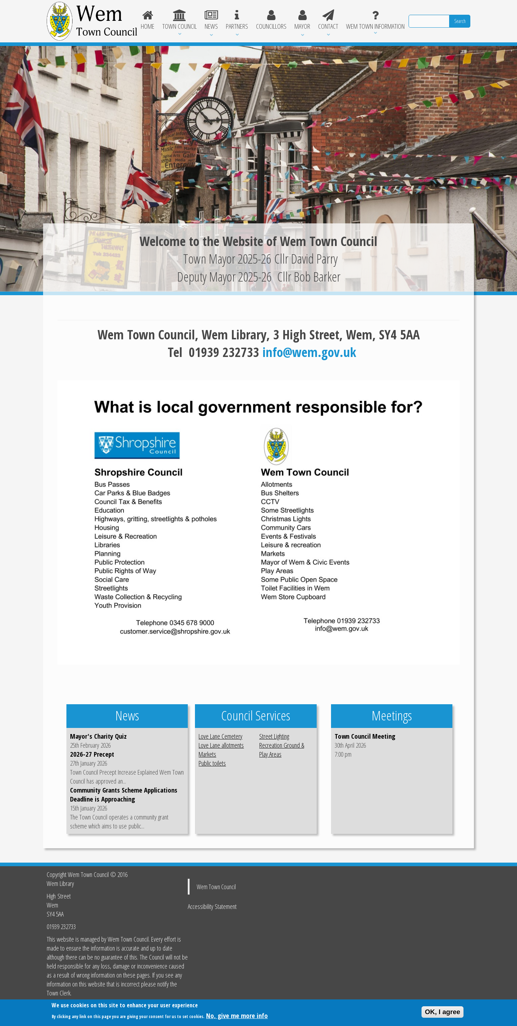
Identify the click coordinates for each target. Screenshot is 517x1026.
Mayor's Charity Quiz (98, 736)
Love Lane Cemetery (220, 736)
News (211, 20)
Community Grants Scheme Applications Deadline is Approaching (123, 794)
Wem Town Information (375, 20)
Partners (236, 20)
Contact (328, 20)
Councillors (271, 20)
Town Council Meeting (365, 736)
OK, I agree (442, 1012)
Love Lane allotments (221, 745)
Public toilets (212, 762)
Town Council (179, 20)
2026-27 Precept (92, 753)
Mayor (302, 20)
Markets (207, 753)
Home (148, 20)
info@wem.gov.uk (309, 352)
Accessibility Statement (212, 906)
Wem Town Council (216, 886)
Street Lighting (274, 736)
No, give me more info (237, 1016)
